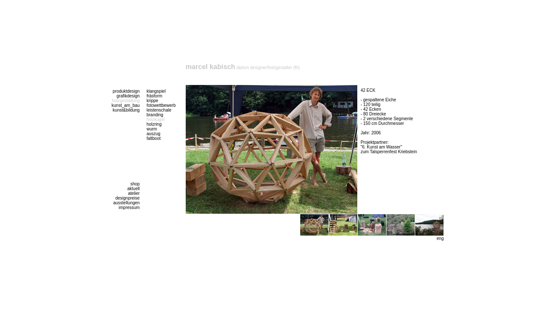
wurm (152, 129)
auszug (153, 133)
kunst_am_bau (126, 105)
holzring (154, 124)
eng (440, 238)
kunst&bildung (126, 110)
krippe (152, 100)
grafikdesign (128, 96)
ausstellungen (126, 202)
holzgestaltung (126, 100)
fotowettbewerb (161, 105)
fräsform (155, 96)
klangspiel (156, 91)
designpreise (127, 198)
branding (155, 114)
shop (135, 184)
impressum (129, 207)
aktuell (133, 188)
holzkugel (156, 119)
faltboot (154, 138)
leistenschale (159, 110)
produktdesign (126, 91)
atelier (133, 193)
